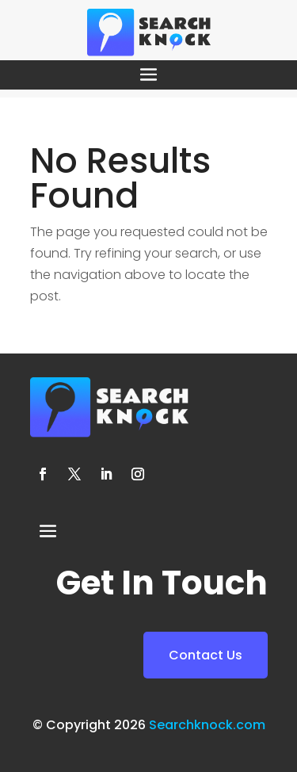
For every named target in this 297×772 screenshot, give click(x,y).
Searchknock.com (207, 725)
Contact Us (205, 655)
